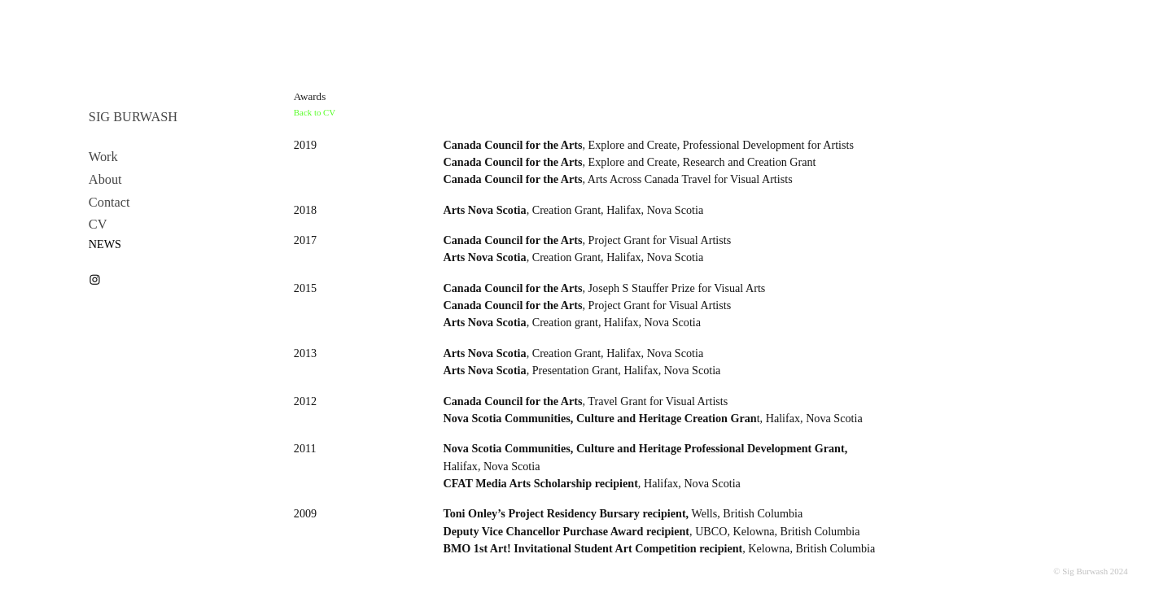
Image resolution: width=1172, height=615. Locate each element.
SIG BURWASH (133, 116)
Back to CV (314, 112)
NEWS (105, 244)
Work (103, 156)
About (105, 179)
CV (98, 224)
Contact (109, 202)
